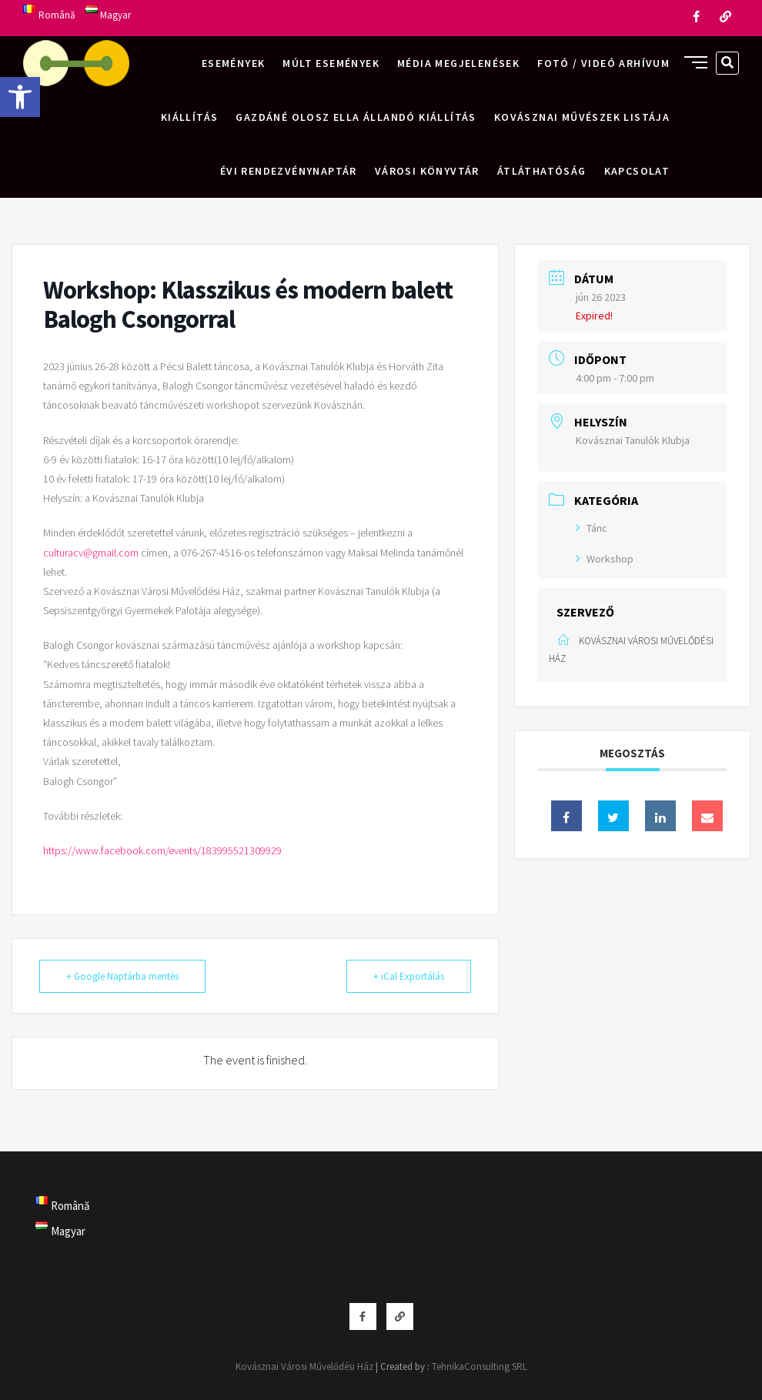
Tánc (591, 528)
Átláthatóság (542, 171)
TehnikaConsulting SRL (479, 1366)
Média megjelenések (458, 63)
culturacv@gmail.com (91, 553)
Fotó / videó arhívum (603, 63)
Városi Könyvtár (427, 171)
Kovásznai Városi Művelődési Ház (304, 1366)
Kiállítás (190, 117)
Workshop (604, 559)
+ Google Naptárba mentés (122, 976)
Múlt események (330, 63)
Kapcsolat (637, 171)
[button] (20, 97)
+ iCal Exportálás (408, 976)
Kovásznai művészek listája (582, 117)
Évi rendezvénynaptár (288, 171)
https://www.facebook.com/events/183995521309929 (162, 850)
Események (234, 63)
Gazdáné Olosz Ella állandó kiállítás (356, 117)
